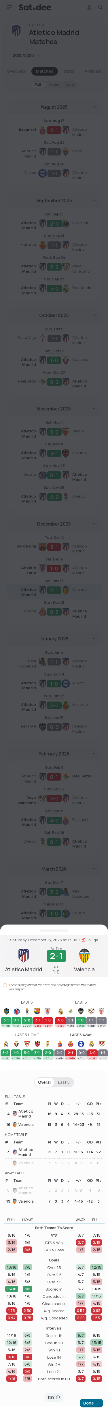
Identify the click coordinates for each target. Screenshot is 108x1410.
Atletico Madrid (22, 1114)
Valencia (23, 1124)
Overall (44, 1082)
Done (91, 1403)
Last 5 (64, 1082)
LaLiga (90, 939)
